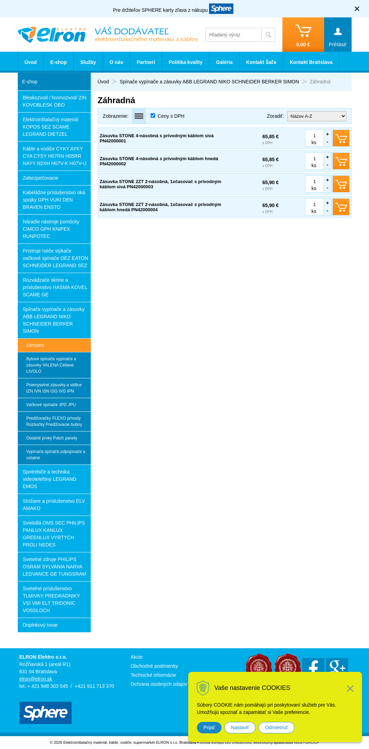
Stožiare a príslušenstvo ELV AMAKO (54, 504)
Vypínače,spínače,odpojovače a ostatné (56, 454)
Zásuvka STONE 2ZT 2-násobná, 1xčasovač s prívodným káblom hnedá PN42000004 (160, 207)
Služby (88, 62)
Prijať (209, 727)
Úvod (31, 62)
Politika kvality (185, 62)
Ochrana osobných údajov (158, 684)
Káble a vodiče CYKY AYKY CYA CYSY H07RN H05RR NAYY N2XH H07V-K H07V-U (55, 156)
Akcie (136, 657)
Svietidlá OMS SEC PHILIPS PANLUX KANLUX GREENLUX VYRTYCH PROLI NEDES (54, 534)
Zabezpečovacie (40, 178)
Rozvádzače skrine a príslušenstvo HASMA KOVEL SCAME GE (55, 287)
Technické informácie (153, 675)
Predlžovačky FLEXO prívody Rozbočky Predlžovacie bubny (54, 421)
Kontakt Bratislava (311, 62)
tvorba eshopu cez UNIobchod (225, 742)
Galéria (224, 62)
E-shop (58, 62)
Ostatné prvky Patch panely (52, 438)
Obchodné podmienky (154, 666)
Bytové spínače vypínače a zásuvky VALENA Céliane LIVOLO (51, 365)
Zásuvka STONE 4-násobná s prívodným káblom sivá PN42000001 (157, 138)
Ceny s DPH (171, 116)
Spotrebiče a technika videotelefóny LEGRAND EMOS (50, 479)
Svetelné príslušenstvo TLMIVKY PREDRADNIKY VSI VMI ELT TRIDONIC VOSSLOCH (51, 599)
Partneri (146, 62)
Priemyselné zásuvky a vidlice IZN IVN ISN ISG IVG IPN (54, 388)
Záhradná (35, 345)
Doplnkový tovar (40, 625)
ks (314, 142)
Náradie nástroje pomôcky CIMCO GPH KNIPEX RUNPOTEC (51, 229)
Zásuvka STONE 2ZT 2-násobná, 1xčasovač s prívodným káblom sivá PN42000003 (160, 184)
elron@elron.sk (35, 679)
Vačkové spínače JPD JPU (51, 404)
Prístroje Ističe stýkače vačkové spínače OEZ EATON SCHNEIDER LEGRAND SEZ (55, 258)
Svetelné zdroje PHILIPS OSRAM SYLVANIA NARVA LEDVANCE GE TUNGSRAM (54, 567)
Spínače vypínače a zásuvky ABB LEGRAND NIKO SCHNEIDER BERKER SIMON (54, 320)
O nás (116, 62)
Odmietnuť (276, 727)
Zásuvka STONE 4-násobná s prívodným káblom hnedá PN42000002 (159, 161)
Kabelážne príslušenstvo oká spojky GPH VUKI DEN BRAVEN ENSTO (54, 200)
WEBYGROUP (306, 742)
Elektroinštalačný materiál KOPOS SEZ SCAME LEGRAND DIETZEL (51, 127)
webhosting (263, 742)
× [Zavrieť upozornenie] (357, 8)
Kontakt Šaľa (261, 62)
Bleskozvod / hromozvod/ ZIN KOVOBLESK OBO (55, 101)
